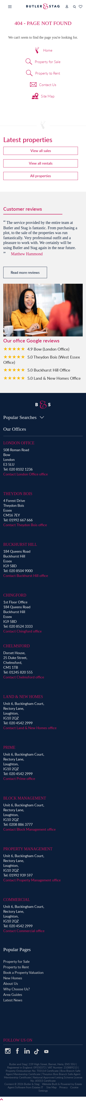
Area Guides (12, 994)
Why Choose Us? (16, 989)
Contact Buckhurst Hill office (25, 575)
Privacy (63, 1087)
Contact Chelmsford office (23, 677)
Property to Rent (43, 73)
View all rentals (41, 163)
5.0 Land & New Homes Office (54, 378)
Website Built (49, 1084)
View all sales (40, 150)
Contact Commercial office (23, 930)
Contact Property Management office (32, 880)
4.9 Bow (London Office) (48, 349)
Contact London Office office (25, 474)
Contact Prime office (19, 778)
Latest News (12, 1000)
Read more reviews (25, 272)
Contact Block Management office (29, 829)
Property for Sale (43, 62)
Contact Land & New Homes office (29, 727)
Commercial (16, 899)
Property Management (28, 849)
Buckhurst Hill (20, 544)
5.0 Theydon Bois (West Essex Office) (41, 359)
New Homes (12, 978)
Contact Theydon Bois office (25, 524)
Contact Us (43, 85)
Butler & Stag (31, 1084)
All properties (40, 175)
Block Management (24, 798)
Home (43, 50)
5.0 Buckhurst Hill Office (48, 370)
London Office (19, 443)
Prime (9, 747)
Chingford (14, 595)
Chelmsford (16, 646)
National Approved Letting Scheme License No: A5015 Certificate (56, 1079)
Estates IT (37, 1087)
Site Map (43, 96)
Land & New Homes (23, 697)
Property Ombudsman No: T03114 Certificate (32, 1071)
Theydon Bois (17, 494)
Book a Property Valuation (23, 972)
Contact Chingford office (22, 631)
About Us (10, 983)
